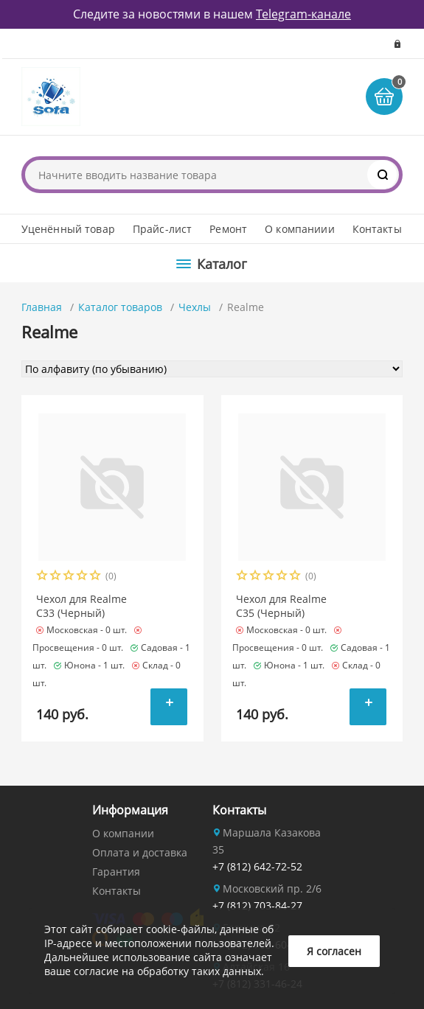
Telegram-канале (303, 14)
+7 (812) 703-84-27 (257, 905)
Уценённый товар (68, 229)
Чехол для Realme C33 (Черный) (81, 606)
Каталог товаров (120, 307)
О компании (123, 833)
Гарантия (116, 872)
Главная (41, 307)
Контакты (377, 229)
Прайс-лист (162, 229)
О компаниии (300, 229)
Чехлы (194, 307)
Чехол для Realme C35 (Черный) (281, 606)
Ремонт (228, 229)
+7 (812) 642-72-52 (257, 866)
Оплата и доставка (139, 852)
